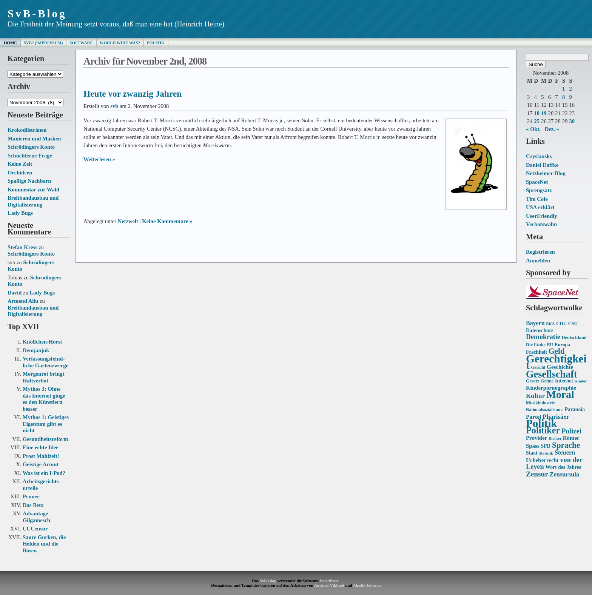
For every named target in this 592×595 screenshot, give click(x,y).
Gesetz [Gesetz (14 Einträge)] (532, 381)
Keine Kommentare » (167, 221)
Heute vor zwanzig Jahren (132, 94)
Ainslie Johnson (367, 585)
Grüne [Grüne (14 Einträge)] (547, 381)
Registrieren (540, 252)
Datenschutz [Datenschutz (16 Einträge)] (539, 330)
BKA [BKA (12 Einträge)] (550, 324)
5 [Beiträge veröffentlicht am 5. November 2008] (542, 97)
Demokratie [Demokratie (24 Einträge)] (543, 337)
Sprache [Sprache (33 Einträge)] (566, 445)
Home (10, 42)
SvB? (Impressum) (43, 42)
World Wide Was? (120, 42)
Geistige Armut (41, 464)
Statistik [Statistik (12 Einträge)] (546, 453)
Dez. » (552, 129)
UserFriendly (541, 216)
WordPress (329, 580)
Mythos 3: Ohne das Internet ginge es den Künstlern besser (44, 399)
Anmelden (538, 260)
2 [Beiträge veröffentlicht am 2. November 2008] (570, 89)
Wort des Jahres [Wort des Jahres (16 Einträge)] (563, 467)
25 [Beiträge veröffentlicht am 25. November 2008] (537, 121)
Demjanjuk (36, 350)
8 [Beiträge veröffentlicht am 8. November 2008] (563, 97)
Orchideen (20, 173)
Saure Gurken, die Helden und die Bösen (44, 543)
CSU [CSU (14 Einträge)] (573, 323)
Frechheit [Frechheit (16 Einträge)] (536, 352)
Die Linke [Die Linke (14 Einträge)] (536, 344)
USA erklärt (540, 207)
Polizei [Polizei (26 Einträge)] (571, 431)
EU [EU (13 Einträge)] (550, 344)
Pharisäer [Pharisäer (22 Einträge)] (556, 416)
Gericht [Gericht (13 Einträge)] (538, 367)
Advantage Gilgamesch (36, 516)
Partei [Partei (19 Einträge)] (533, 416)
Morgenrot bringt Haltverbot (43, 377)
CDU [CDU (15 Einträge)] (561, 323)
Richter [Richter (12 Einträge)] (555, 438)
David (15, 293)
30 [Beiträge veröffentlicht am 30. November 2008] (572, 121)
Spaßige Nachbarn (29, 181)
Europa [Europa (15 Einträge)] (562, 344)
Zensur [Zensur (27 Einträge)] (537, 474)
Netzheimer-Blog (546, 173)
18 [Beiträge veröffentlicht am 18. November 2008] (537, 113)
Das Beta (33, 505)
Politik (156, 42)
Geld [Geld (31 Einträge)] (557, 351)
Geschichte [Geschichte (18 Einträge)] (560, 367)
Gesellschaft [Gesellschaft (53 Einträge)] (551, 374)
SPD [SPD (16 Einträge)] (545, 446)
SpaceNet (537, 182)
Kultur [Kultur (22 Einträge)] (535, 395)
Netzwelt (128, 221)
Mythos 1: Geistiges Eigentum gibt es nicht (46, 423)
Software (80, 42)
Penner (31, 496)
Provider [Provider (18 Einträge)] (536, 438)
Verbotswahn (541, 224)
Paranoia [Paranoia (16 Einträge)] (575, 409)
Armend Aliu (23, 301)
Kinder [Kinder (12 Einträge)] (581, 381)
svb (114, 106)
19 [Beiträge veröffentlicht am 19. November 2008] (544, 113)
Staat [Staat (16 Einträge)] (531, 453)
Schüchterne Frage (30, 156)
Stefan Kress (22, 247)
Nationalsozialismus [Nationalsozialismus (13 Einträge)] (544, 409)
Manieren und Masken (34, 139)
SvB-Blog (37, 14)
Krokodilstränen (27, 130)
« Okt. (533, 129)
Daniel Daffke (542, 165)
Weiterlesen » (99, 159)
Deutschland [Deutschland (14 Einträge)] (573, 337)
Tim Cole (537, 199)
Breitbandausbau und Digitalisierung (33, 201)
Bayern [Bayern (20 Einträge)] (535, 323)
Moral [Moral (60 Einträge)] (560, 394)
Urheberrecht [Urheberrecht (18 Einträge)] (542, 460)
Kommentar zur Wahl (33, 190)
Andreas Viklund (329, 585)
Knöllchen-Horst (42, 342)
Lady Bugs (20, 213)
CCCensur (35, 529)
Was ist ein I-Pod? (44, 473)
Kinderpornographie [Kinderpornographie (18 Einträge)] (551, 388)
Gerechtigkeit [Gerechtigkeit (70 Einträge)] (556, 362)
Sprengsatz (539, 190)
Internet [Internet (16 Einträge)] (564, 381)
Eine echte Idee (41, 447)
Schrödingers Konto (31, 147)
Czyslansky (539, 156)
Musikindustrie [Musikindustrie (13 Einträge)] (540, 403)
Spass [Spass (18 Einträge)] (533, 446)
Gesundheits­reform (45, 439)
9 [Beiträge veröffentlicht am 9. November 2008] (570, 97)
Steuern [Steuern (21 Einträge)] (565, 452)
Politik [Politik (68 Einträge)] (541, 423)
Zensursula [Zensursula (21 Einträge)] (564, 474)
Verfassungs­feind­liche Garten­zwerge (45, 362)
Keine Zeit (20, 164)
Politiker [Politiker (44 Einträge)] (543, 430)
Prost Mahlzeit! (41, 456)
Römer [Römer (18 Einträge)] (571, 438)
